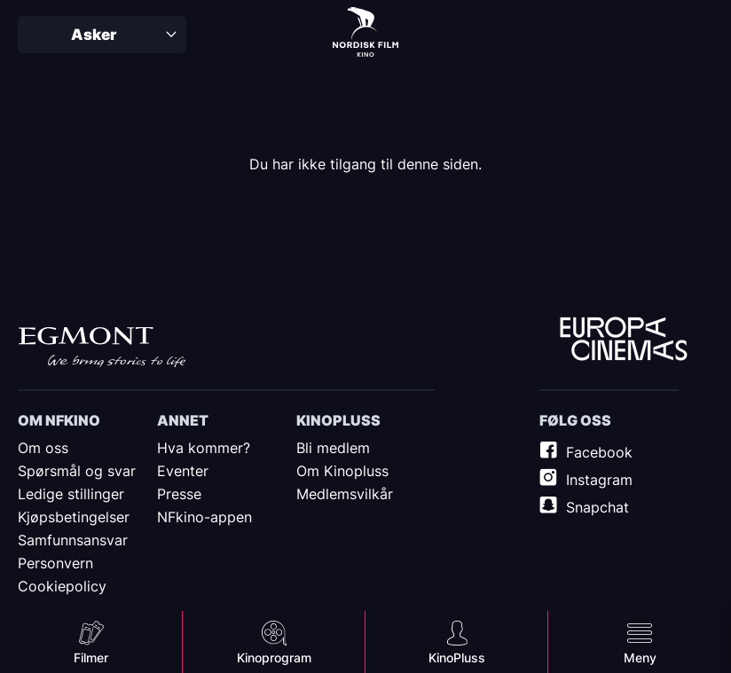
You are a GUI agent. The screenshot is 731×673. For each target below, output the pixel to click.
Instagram (599, 480)
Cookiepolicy (62, 586)
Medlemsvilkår (344, 494)
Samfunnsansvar (73, 540)
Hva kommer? (203, 448)
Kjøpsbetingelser (74, 517)
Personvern (55, 563)
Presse (179, 494)
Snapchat (597, 507)
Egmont (102, 346)
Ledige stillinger (71, 494)
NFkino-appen (204, 517)
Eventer (182, 471)
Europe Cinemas (623, 339)
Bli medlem (333, 448)
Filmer (91, 657)
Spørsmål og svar (77, 471)
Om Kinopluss (342, 471)
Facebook (599, 452)
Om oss (43, 448)
